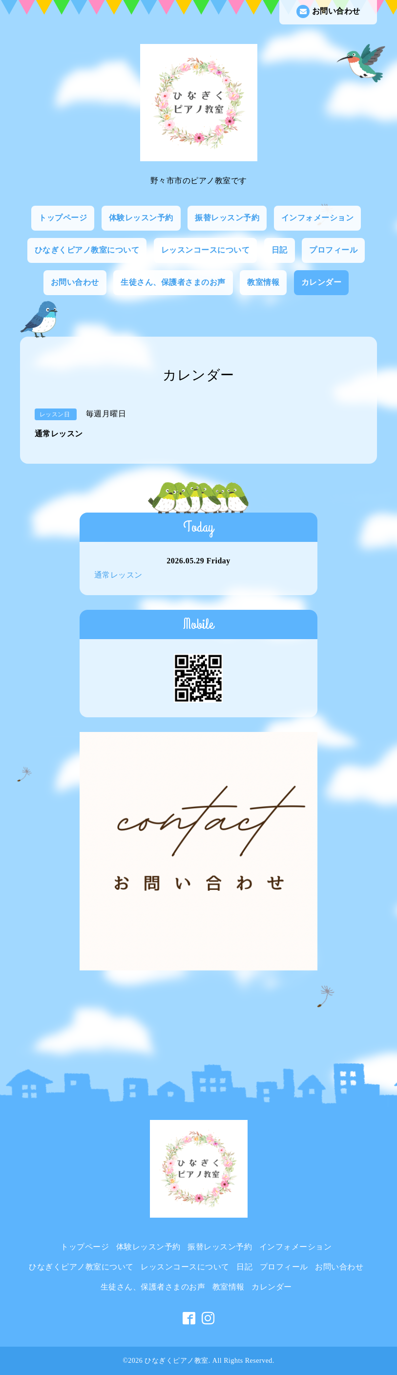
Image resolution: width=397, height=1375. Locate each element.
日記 (280, 250)
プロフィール (333, 250)
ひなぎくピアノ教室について (87, 250)
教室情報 (263, 282)
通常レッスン (118, 575)
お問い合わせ (328, 11)
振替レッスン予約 (227, 218)
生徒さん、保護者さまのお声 (173, 282)
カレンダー (321, 282)
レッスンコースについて (205, 250)
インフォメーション (317, 218)
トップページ (63, 218)
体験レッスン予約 (141, 218)
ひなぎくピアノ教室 (177, 1360)
